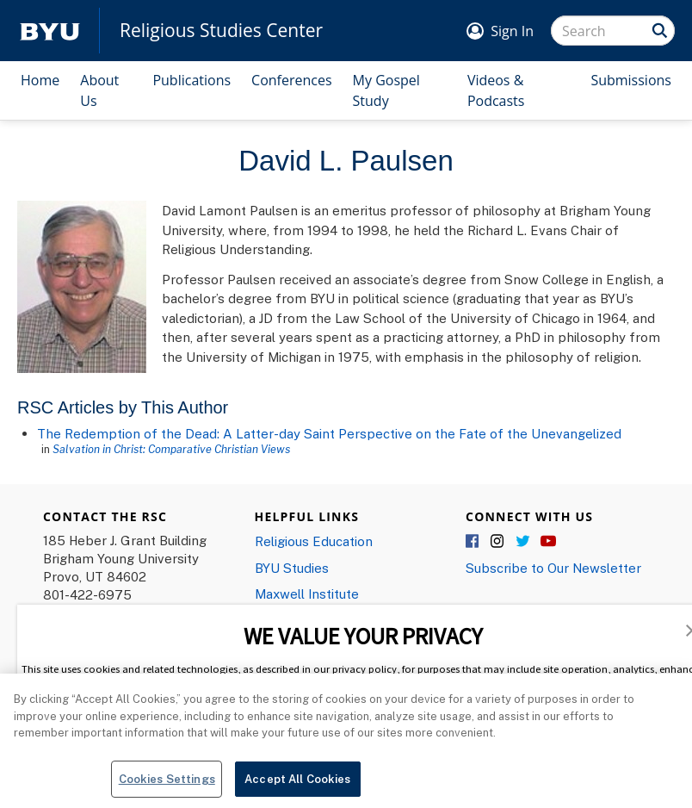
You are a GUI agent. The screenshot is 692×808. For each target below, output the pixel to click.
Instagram (498, 542)
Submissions (630, 80)
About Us (99, 90)
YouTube (548, 542)
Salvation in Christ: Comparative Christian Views (171, 449)
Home (40, 80)
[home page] (50, 30)
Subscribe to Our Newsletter (553, 567)
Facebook (473, 542)
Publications (191, 80)
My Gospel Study (386, 90)
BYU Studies (292, 567)
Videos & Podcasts (496, 90)
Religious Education (314, 541)
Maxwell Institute (307, 593)
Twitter (523, 542)
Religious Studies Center (221, 30)
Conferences (291, 80)
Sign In (512, 31)
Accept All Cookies (297, 785)
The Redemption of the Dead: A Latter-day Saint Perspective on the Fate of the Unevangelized (329, 433)
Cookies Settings (167, 785)
